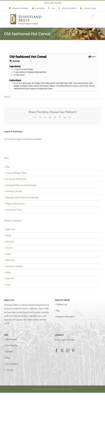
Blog (8, 167)
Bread (8, 235)
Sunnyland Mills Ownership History (21, 185)
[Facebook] (56, 350)
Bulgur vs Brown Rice (15, 203)
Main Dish (10, 260)
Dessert (9, 248)
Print (92, 57)
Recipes (9, 351)
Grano (8, 254)
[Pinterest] (73, 350)
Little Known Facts (14, 210)
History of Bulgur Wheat (16, 173)
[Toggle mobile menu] (93, 15)
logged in (20, 139)
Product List (61, 304)
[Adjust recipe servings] (30, 61)
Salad (8, 272)
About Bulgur (11, 339)
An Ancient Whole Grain (16, 179)
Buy (58, 310)
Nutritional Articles (14, 191)
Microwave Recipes (14, 266)
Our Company (12, 364)
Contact (9, 370)
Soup (8, 285)
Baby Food (10, 229)
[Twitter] (62, 350)
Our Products (12, 345)
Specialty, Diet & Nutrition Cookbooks (22, 197)
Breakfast (7, 97)
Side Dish (10, 278)
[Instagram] (67, 350)
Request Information (65, 316)
